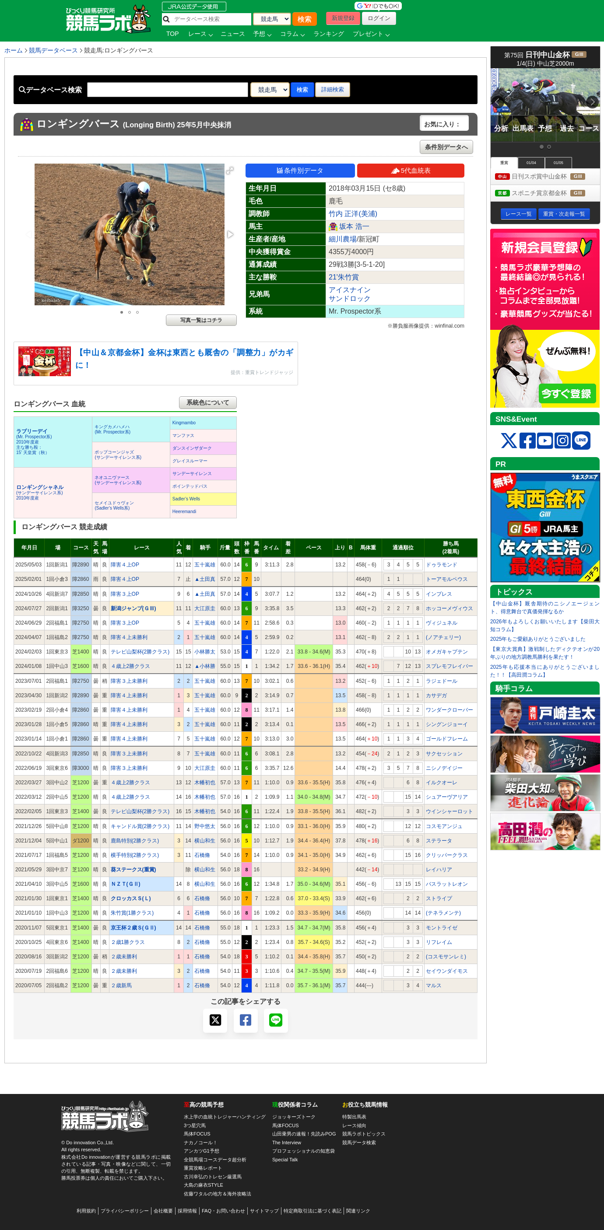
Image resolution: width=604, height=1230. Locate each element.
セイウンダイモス (447, 971)
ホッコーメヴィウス (449, 608)
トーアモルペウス (447, 579)
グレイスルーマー (189, 460)
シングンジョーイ (447, 724)
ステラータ (439, 841)
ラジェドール (441, 681)
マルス (434, 985)
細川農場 (343, 239)
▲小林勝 (204, 666)
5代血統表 (411, 170)
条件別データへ (446, 146)
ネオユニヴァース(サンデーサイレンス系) (118, 480)
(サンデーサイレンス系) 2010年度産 (39, 492)
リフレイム (439, 942)
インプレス (439, 594)
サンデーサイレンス (192, 473)
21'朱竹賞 (344, 277)
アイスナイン (350, 290)
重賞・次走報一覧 (564, 214)
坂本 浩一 (354, 226)
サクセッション (444, 754)
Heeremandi (184, 511)
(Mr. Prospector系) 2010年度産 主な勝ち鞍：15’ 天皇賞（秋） (34, 442)
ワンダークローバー (449, 710)
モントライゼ (441, 928)
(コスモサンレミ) (446, 957)
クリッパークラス (447, 855)
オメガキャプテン (447, 652)
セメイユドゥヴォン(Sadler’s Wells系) (114, 505)
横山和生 (204, 841)
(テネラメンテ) (443, 913)
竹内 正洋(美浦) (353, 213)
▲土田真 (204, 579)
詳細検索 (332, 89)
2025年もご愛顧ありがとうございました (538, 639)
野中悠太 (204, 826)
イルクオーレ (441, 782)
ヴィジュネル (441, 623)
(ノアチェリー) (443, 637)
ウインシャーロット (449, 811)
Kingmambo (184, 422)
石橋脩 (202, 855)
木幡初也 (204, 782)
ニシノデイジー (444, 768)
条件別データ (300, 170)
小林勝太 (204, 652)
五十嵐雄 (204, 565)
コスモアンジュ (444, 826)
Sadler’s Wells (186, 498)
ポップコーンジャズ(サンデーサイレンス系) (118, 455)
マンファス (183, 435)
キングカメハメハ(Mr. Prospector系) (112, 429)
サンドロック (350, 298)
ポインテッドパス (189, 486)
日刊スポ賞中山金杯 (547, 177)
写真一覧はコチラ (201, 320)
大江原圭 (204, 608)
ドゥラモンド (441, 565)
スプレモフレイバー (449, 666)
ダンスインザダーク (192, 448)
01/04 (531, 163)
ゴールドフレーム (447, 739)
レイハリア (439, 870)
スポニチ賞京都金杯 (547, 193)
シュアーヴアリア (447, 797)
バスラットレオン (447, 884)
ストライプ (439, 898)
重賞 (504, 163)
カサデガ (436, 695)
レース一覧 (519, 214)
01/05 (558, 163)
